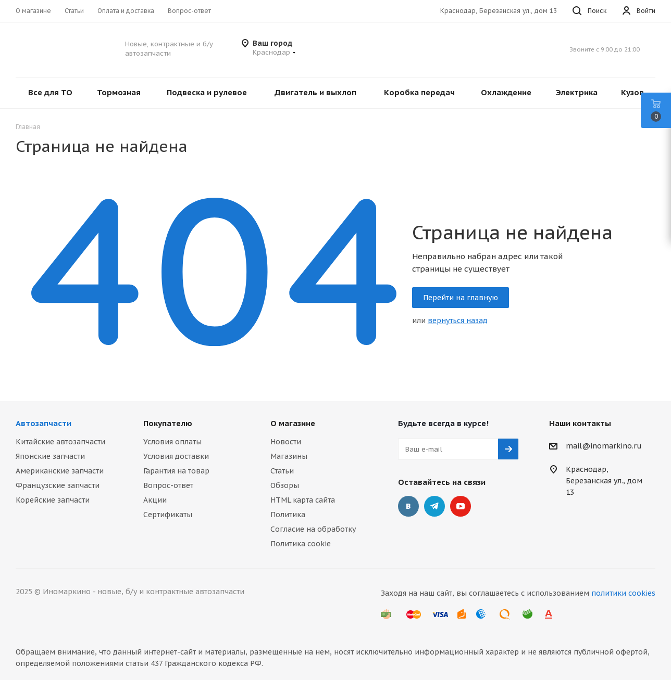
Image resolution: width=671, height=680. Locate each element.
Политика (287, 514)
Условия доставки (176, 456)
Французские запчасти (58, 485)
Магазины (288, 456)
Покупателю (167, 423)
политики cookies (623, 593)
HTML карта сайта (302, 500)
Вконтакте (408, 506)
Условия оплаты (172, 441)
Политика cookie (300, 543)
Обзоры (284, 485)
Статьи (282, 471)
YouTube (460, 506)
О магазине (292, 423)
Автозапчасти (43, 423)
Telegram (434, 506)
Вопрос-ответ (168, 485)
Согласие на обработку (313, 529)
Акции (155, 500)
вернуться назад (458, 320)
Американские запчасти (60, 471)
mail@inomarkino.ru (604, 446)
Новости (285, 441)
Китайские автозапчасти (60, 441)
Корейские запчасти (53, 500)
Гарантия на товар (176, 471)
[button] (274, 52)
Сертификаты (167, 514)
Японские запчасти (50, 456)
